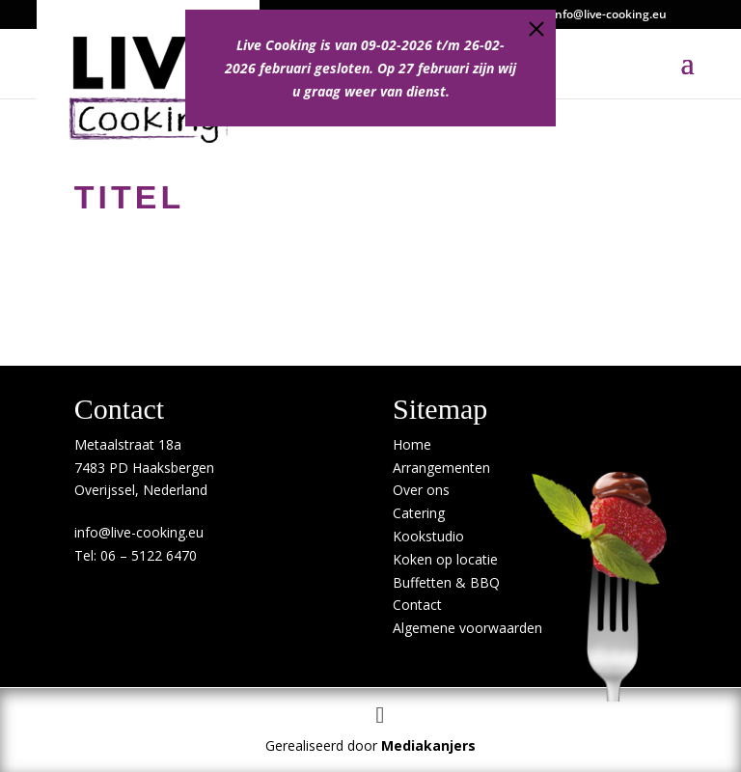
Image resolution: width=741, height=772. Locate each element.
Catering (419, 513)
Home (412, 444)
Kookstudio (428, 536)
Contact (417, 604)
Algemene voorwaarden (467, 628)
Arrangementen (441, 467)
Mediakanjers (428, 745)
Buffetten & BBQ (446, 582)
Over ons (421, 490)
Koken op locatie (445, 559)
